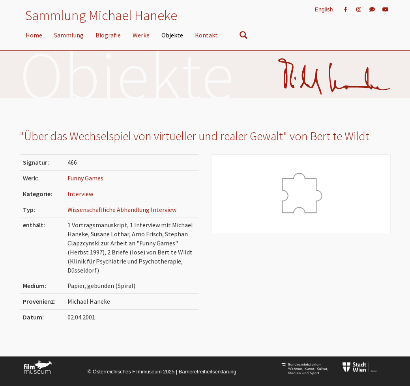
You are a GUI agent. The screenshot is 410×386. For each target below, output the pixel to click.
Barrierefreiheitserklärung (207, 372)
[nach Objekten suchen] (243, 36)
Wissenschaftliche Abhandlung (109, 209)
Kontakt (206, 35)
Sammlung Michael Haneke (101, 15)
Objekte (172, 35)
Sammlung (69, 35)
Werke (141, 35)
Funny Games (85, 178)
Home (34, 35)
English (324, 9)
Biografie (108, 35)
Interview (80, 194)
